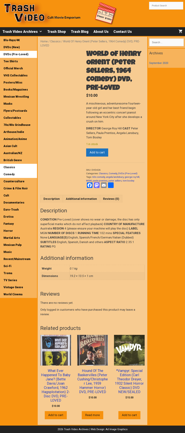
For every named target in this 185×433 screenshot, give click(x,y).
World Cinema (13, 294)
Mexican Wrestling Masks (16, 100)
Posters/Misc (13, 82)
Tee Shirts (11, 61)
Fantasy (9, 223)
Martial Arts (12, 238)
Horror (8, 230)
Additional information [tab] (81, 199)
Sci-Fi (7, 266)
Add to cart (97, 152)
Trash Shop (56, 31)
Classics (55, 41)
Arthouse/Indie (14, 132)
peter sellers (115, 180)
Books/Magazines (16, 89)
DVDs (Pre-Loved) (127, 173)
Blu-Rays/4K (12, 40)
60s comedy (98, 176)
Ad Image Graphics (116, 429)
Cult (6, 195)
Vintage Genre (13, 287)
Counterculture (14, 181)
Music (8, 252)
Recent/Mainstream (17, 259)
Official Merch (13, 68)
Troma (8, 273)
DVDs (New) (12, 47)
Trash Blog (79, 31)
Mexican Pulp (13, 245)
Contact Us (122, 31)
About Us (101, 31)
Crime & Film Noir (16, 188)
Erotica (8, 216)
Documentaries (14, 202)
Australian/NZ (13, 153)
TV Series (10, 280)
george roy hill (132, 176)
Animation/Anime (15, 139)
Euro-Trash (11, 209)
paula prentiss (100, 180)
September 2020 (158, 63)
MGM (89, 180)
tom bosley (128, 180)
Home (44, 41)
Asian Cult (10, 146)
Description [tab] (52, 199)
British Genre (13, 160)
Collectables (12, 118)
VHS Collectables (15, 75)
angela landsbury (115, 176)
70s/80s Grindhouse (17, 125)
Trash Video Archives (23, 31)
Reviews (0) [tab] (111, 199)
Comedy (113, 173)
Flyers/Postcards (15, 110)
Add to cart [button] (55, 415)
